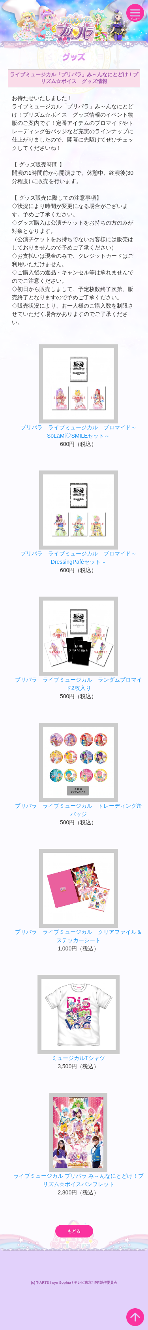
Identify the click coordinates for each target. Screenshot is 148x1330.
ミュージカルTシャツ (78, 1058)
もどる (74, 1231)
